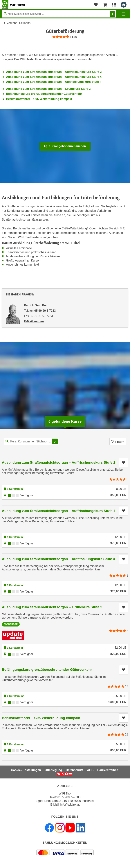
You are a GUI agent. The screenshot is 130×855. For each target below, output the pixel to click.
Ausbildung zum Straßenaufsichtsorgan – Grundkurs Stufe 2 (48, 88)
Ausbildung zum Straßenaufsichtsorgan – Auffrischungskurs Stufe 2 (54, 71)
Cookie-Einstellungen (26, 770)
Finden (112, 14)
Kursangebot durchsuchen (65, 146)
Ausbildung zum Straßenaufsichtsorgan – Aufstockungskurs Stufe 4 (53, 81)
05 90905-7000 (70, 797)
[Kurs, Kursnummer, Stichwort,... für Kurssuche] (31, 441)
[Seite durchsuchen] (59, 14)
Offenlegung (53, 770)
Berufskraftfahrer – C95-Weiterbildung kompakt (39, 99)
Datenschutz (74, 770)
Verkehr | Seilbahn (18, 23)
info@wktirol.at (70, 804)
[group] (65, 37)
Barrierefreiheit (107, 770)
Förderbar (11, 624)
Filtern (117, 441)
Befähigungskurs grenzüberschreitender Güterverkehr (44, 93)
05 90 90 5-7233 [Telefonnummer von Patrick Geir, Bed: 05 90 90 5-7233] (45, 310)
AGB (90, 770)
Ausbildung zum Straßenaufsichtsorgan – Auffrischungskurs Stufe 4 (54, 76)
